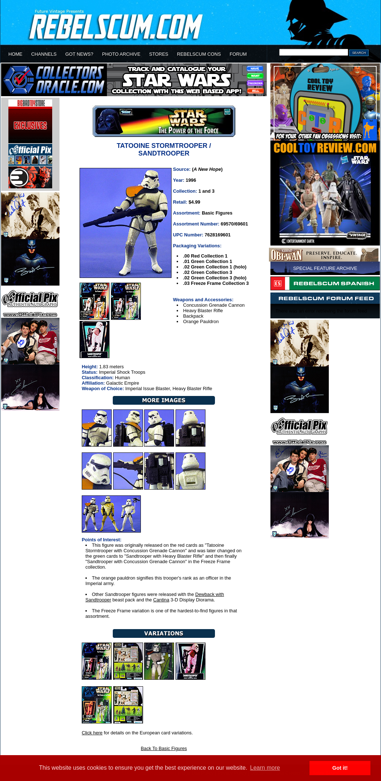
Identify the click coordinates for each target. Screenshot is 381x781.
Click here (92, 732)
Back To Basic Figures (164, 748)
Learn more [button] (265, 768)
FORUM (238, 54)
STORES (158, 54)
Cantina (161, 600)
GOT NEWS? (79, 54)
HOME (15, 54)
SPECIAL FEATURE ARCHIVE (325, 268)
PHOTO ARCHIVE (121, 54)
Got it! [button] (340, 768)
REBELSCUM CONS (199, 54)
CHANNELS (44, 54)
